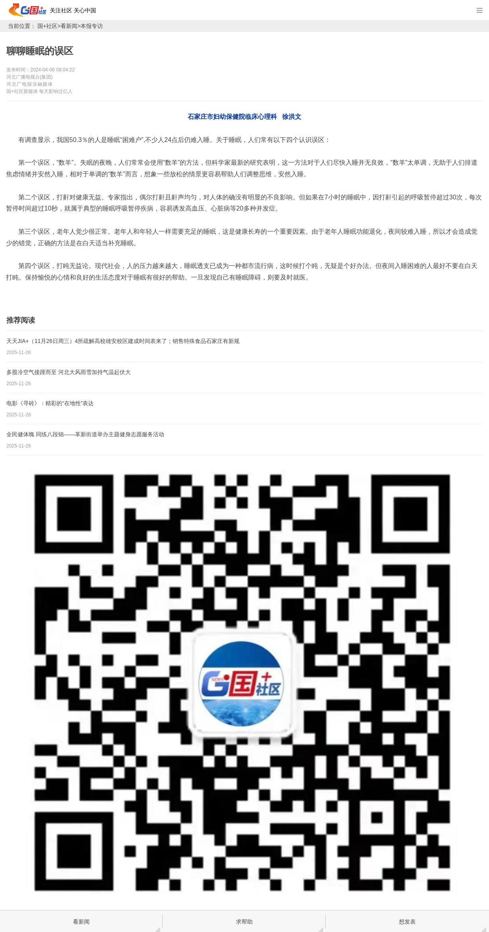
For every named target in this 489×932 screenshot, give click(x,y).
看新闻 (69, 26)
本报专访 (92, 26)
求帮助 (244, 921)
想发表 (407, 921)
